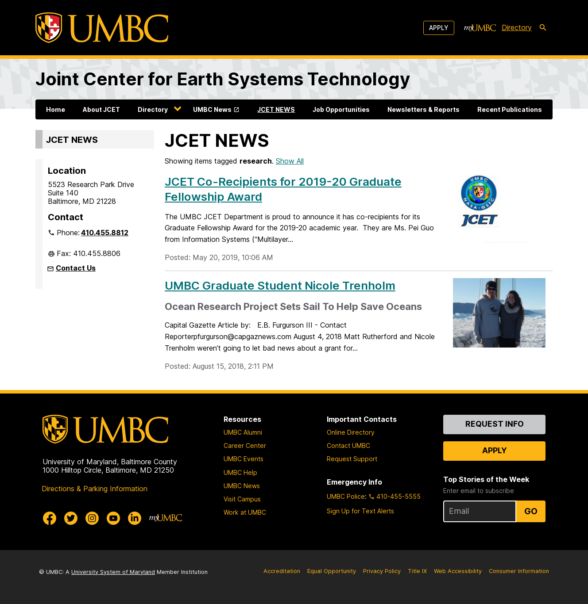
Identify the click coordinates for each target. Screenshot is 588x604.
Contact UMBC (348, 445)
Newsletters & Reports (423, 109)
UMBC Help (240, 472)
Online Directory (351, 432)
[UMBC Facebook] (49, 518)
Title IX (417, 571)
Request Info (494, 423)
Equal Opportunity (331, 571)
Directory (153, 109)
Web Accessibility (458, 571)
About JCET (101, 109)
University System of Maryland (113, 572)
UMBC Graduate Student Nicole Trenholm (280, 285)
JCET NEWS (276, 109)
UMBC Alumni (243, 432)
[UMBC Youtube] (113, 518)
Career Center (245, 445)
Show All (290, 161)
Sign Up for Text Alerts (360, 511)
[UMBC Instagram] (92, 518)
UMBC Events (243, 459)
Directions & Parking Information (94, 488)
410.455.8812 (104, 232)
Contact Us (76, 268)
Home (55, 109)
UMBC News (212, 109)
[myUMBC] (480, 28)
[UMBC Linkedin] (134, 518)
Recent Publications (509, 109)
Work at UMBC (245, 512)
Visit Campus (242, 499)
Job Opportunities (341, 109)
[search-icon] (543, 28)
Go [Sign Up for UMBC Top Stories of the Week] (531, 511)
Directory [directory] (517, 27)
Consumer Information (519, 571)
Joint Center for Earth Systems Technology (222, 79)
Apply (439, 27)
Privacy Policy (382, 571)
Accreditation (281, 571)
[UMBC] (101, 27)
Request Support (352, 459)
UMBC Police (346, 496)
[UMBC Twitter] (71, 518)
